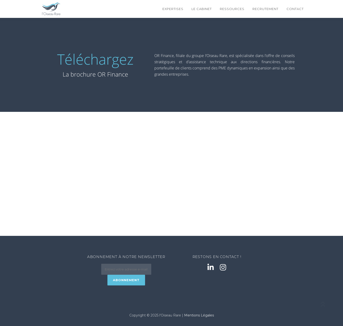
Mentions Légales (199, 315)
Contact (295, 9)
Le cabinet (202, 9)
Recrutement (265, 9)
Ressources (232, 9)
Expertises (172, 9)
